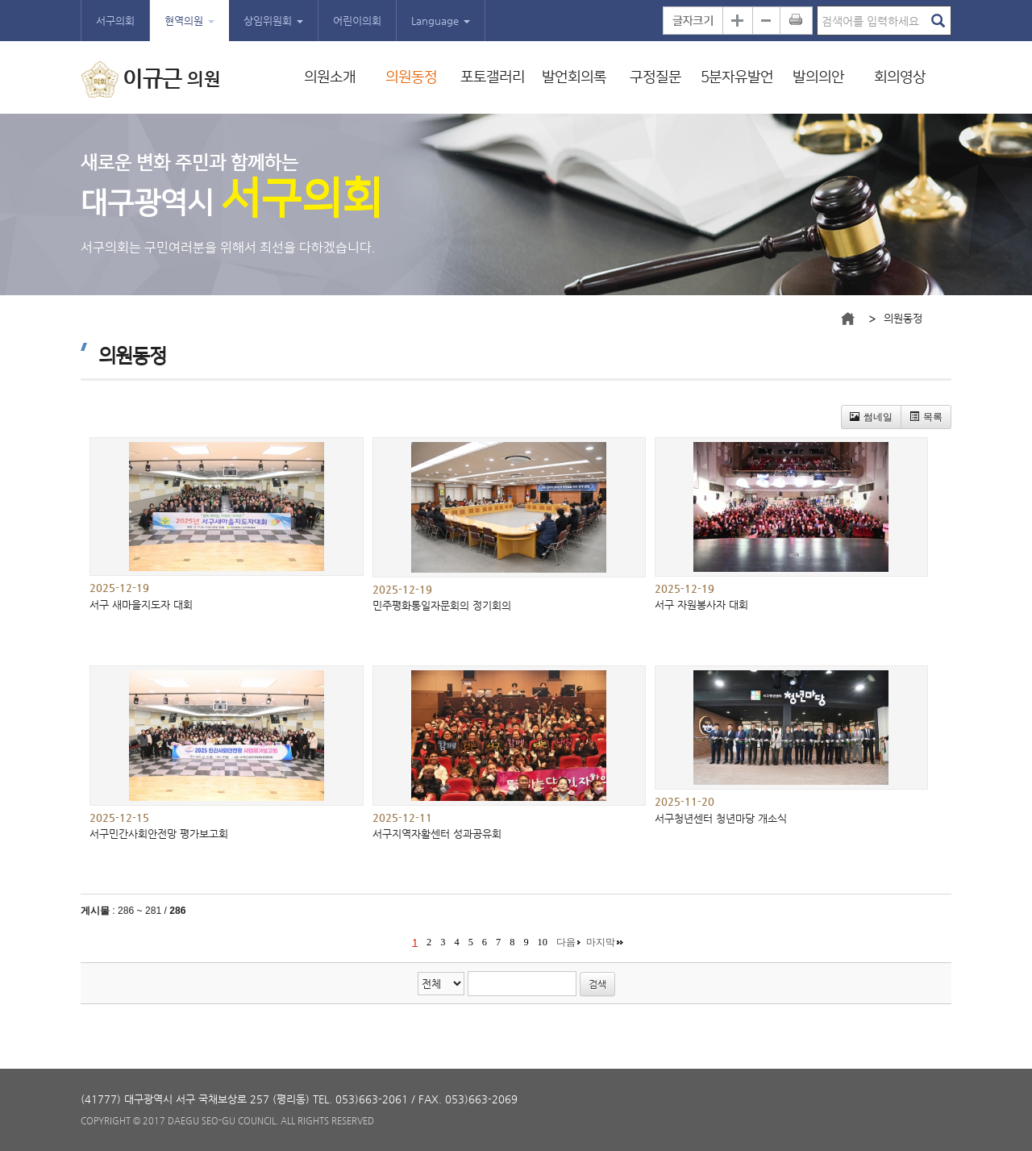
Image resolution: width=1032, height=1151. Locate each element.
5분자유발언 (737, 77)
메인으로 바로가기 (848, 318)
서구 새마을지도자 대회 (141, 604)
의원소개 (330, 77)
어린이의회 (357, 21)
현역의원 (189, 21)
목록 (926, 417)
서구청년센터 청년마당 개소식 (721, 818)
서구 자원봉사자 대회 (701, 604)
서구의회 (115, 21)
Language (440, 21)
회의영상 (900, 77)
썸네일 (871, 417)
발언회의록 (574, 77)
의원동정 (411, 77)
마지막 (600, 942)
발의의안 (818, 77)
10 (542, 942)
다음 (566, 942)
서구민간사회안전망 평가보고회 (158, 834)
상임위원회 (273, 21)
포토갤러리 (492, 77)
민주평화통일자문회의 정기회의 (441, 605)
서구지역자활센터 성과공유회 (436, 834)
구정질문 (655, 77)
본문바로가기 (0, 0)
